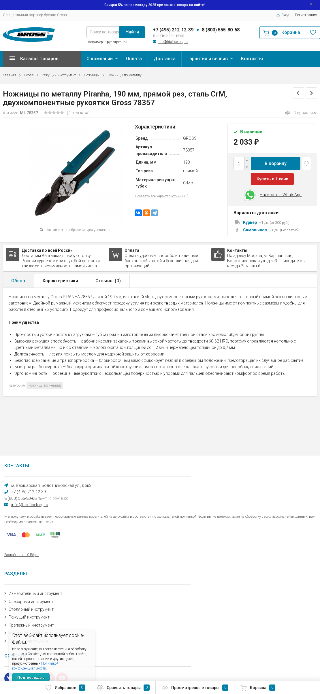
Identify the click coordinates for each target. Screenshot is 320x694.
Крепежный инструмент (31, 625)
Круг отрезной (116, 42)
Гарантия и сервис (207, 58)
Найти (132, 32)
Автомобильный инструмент (36, 633)
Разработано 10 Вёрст (21, 555)
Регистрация (306, 15)
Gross (29, 75)
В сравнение (301, 113)
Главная (9, 75)
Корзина (257, 687)
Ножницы (91, 75)
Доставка (165, 58)
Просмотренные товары (194, 687)
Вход (282, 15)
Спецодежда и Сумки (28, 641)
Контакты (252, 58)
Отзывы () (108, 280)
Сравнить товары (123, 687)
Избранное (65, 687)
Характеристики (60, 280)
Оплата (134, 58)
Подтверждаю (31, 677)
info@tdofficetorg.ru (173, 42)
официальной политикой (177, 517)
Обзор (18, 280)
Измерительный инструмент (35, 593)
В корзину (276, 163)
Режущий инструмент (59, 75)
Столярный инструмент (31, 609)
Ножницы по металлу (125, 75)
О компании (99, 58)
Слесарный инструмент (31, 601)
